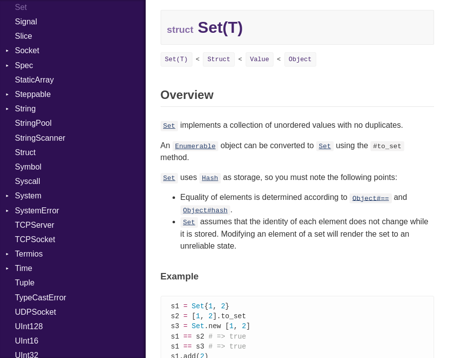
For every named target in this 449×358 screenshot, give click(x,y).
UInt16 (26, 341)
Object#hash (205, 210)
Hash (210, 178)
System (28, 195)
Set (169, 126)
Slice (23, 36)
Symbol (28, 167)
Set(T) (176, 59)
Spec (24, 65)
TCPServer (34, 225)
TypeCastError (40, 297)
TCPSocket (35, 239)
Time (23, 268)
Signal (26, 21)
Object (300, 59)
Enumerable (195, 146)
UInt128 (29, 326)
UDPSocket (35, 312)
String (25, 108)
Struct (25, 152)
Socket (27, 50)
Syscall (27, 181)
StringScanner (40, 138)
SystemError (37, 210)
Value (259, 59)
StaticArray (34, 80)
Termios (29, 254)
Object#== (371, 198)
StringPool (33, 123)
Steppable (33, 94)
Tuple (24, 282)
